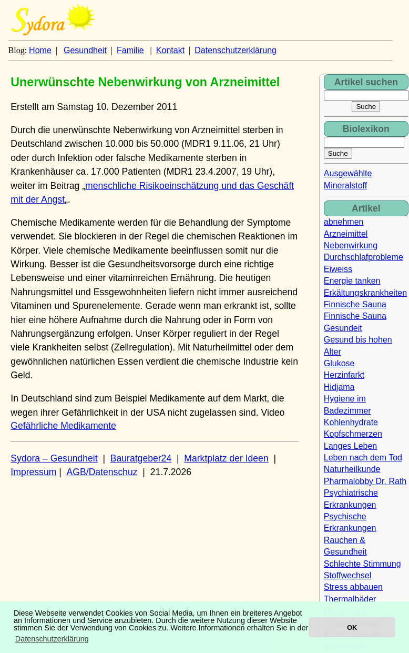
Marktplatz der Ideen (226, 458)
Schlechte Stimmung (362, 563)
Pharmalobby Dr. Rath (365, 481)
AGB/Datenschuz (102, 472)
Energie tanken (352, 280)
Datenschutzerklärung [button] (52, 639)
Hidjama (339, 387)
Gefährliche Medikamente (63, 425)
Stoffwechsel (347, 575)
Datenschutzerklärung (236, 50)
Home (40, 50)
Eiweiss (338, 269)
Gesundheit (85, 50)
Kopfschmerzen (353, 433)
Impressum (33, 472)
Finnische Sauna (355, 304)
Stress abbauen (353, 586)
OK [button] (352, 627)
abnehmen (344, 221)
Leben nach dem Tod (363, 457)
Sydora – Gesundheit (54, 458)
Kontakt (170, 50)
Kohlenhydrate (351, 422)
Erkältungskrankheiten (365, 292)
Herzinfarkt (344, 374)
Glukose (339, 363)
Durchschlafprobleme (363, 257)
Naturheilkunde (352, 469)
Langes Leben (350, 445)
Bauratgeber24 (140, 458)
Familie (130, 50)
